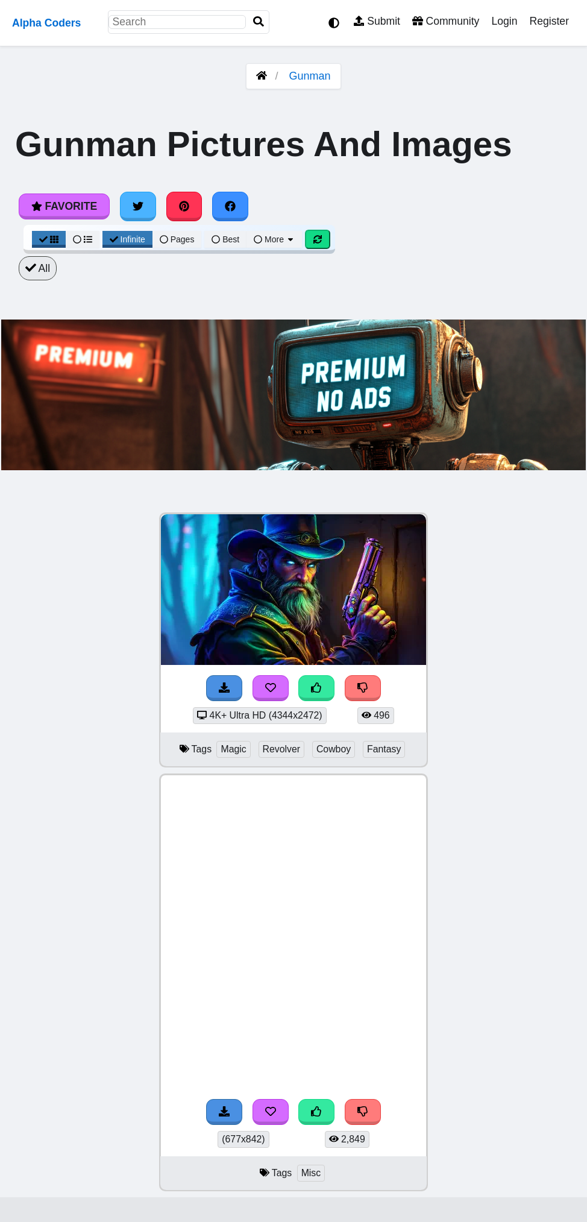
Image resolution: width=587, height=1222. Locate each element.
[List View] (82, 239)
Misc (311, 1173)
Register (549, 21)
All (37, 268)
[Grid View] (49, 239)
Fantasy (384, 749)
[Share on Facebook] (230, 206)
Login (504, 21)
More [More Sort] (274, 239)
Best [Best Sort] (225, 239)
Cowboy (333, 749)
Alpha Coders (46, 23)
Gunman (310, 76)
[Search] (258, 22)
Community (445, 21)
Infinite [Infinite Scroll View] (127, 239)
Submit (377, 21)
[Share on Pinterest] (184, 206)
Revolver (281, 749)
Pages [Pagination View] (177, 239)
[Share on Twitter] (138, 206)
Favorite (64, 206)
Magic (233, 749)
